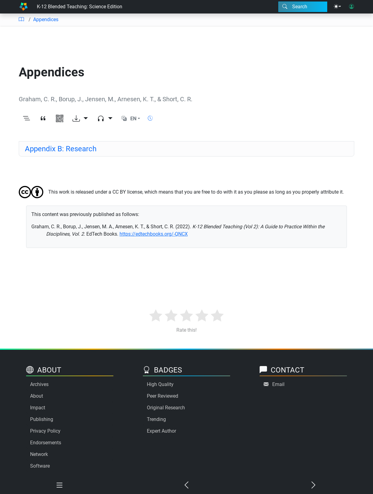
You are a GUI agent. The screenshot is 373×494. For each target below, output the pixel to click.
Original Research (166, 408)
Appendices (45, 19)
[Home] (23, 7)
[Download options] (80, 118)
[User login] (351, 7)
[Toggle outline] (26, 118)
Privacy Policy (45, 431)
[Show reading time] (150, 118)
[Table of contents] (21, 19)
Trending (156, 419)
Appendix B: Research (60, 149)
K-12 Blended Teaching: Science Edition (79, 7)
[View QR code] (59, 118)
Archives (39, 384)
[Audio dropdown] (104, 118)
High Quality (160, 384)
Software (40, 466)
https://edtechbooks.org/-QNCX (154, 234)
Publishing (41, 419)
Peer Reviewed (162, 396)
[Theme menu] (337, 7)
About (36, 396)
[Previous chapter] (186, 485)
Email (278, 384)
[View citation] (43, 118)
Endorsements (45, 443)
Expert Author (161, 431)
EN (133, 119)
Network (39, 454)
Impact (37, 408)
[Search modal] (302, 7)
